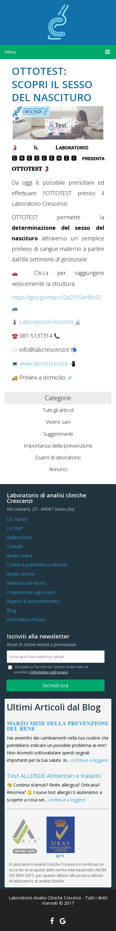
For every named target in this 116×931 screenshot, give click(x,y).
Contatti (15, 546)
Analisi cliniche (21, 574)
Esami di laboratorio (58, 457)
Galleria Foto (19, 537)
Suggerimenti (58, 433)
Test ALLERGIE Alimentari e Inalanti (54, 775)
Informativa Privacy (26, 619)
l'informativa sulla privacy (48, 672)
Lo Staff (15, 528)
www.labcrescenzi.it (43, 363)
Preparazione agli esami (31, 592)
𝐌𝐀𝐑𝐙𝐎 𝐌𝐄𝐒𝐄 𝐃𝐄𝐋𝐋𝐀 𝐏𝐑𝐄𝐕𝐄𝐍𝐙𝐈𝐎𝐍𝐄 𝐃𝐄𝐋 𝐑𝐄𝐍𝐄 (58, 725)
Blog (11, 610)
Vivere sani (58, 421)
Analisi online (20, 556)
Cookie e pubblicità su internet (37, 565)
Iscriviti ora (55, 685)
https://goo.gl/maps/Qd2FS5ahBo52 (56, 297)
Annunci (58, 469)
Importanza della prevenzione (58, 445)
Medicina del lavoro (26, 583)
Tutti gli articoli (58, 410)
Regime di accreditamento (33, 601)
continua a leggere (89, 760)
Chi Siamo (17, 519)
